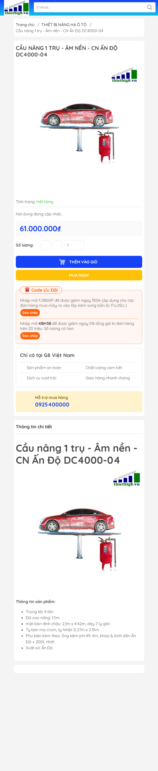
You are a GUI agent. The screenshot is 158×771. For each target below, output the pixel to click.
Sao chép (30, 312)
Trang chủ (25, 24)
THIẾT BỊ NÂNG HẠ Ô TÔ (64, 24)
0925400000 (52, 404)
